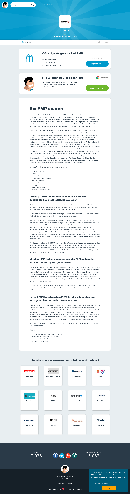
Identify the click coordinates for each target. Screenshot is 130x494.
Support (65, 479)
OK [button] (109, 488)
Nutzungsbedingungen (65, 476)
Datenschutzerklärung (65, 483)
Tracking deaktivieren (115, 480)
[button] (100, 483)
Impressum (65, 481)
